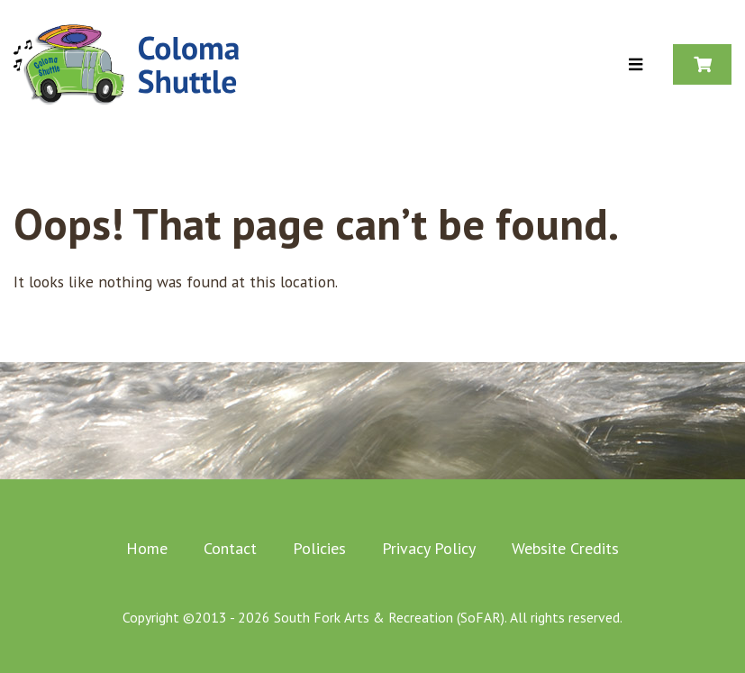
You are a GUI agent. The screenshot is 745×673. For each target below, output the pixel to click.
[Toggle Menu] (635, 65)
